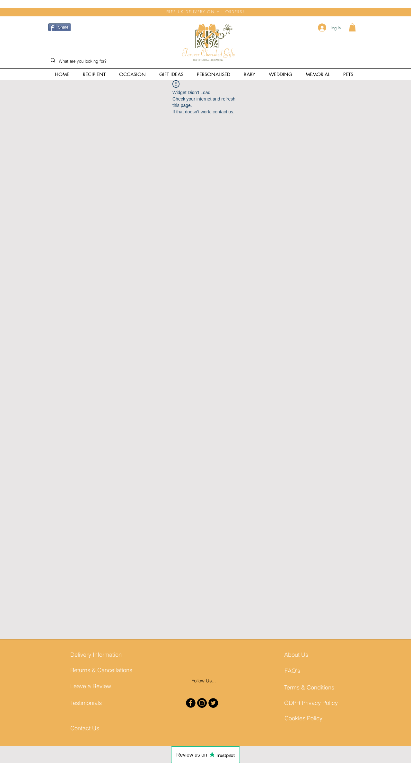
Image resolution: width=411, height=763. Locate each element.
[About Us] (307, 655)
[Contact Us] (86, 728)
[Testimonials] (93, 703)
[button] (352, 27)
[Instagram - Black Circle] (202, 703)
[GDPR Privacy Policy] (311, 703)
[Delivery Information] (96, 655)
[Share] (59, 27)
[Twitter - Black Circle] (213, 703)
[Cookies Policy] (307, 718)
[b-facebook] (191, 703)
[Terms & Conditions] (309, 687)
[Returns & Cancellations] (101, 670)
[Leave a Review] (93, 686)
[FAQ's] (307, 671)
